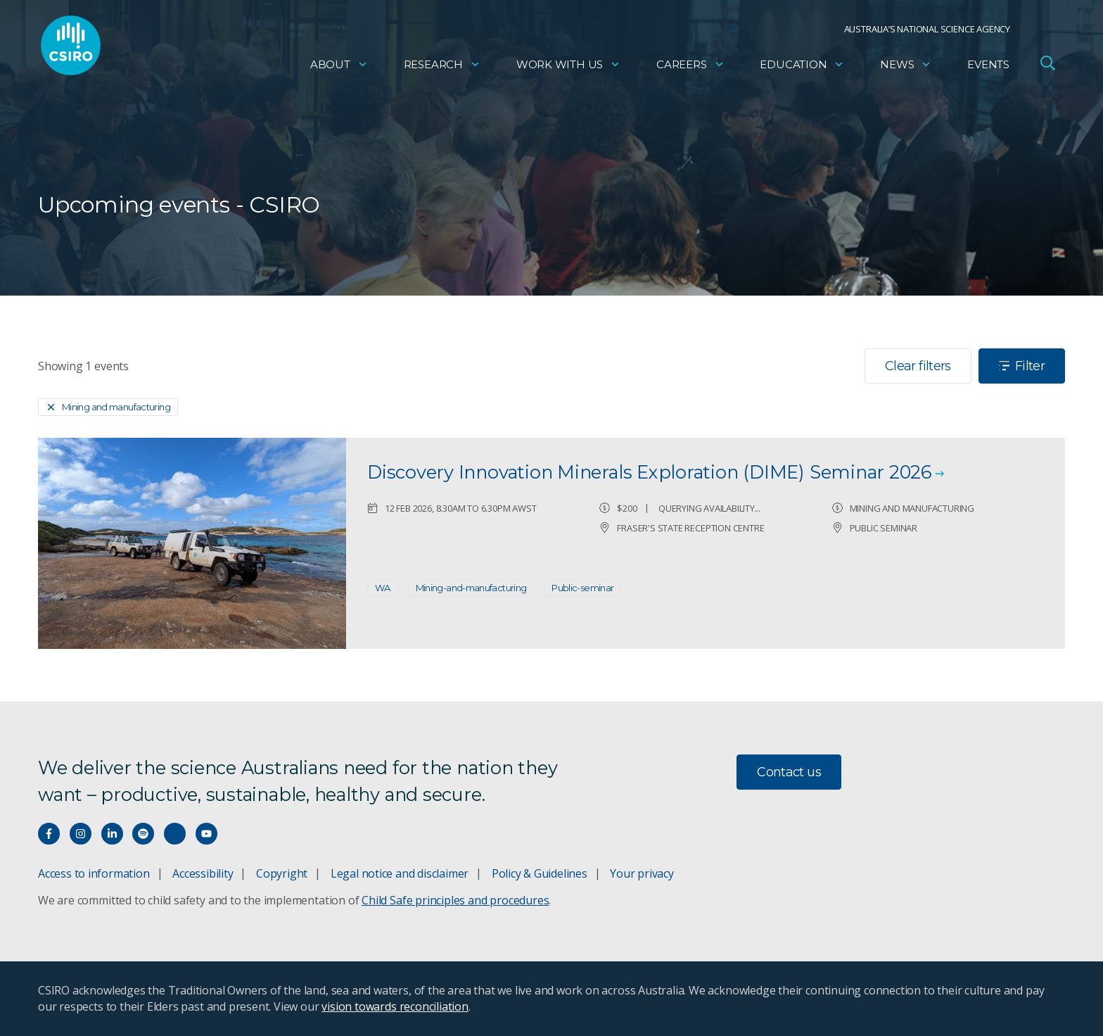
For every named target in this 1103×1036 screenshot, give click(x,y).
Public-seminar (582, 587)
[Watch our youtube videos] (206, 834)
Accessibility (202, 873)
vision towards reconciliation (394, 1006)
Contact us (789, 772)
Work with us (568, 67)
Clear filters (918, 366)
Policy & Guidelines (539, 873)
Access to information (94, 873)
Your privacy (641, 873)
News (905, 67)
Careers (690, 67)
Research (442, 67)
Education (802, 67)
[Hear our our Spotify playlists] (143, 834)
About (339, 67)
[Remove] (108, 407)
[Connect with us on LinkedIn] (112, 834)
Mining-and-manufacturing (471, 587)
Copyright (281, 873)
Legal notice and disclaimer (399, 873)
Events (988, 67)
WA (382, 587)
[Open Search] (1047, 66)
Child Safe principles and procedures (455, 900)
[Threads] (175, 834)
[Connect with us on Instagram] (80, 834)
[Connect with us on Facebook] (49, 834)
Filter (1022, 366)
